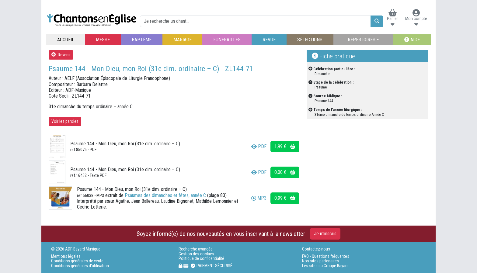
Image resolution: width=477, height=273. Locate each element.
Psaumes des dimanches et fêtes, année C (165, 195)
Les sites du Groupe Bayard (325, 266)
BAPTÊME (141, 40)
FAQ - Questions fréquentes (325, 256)
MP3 (258, 198)
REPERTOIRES (361, 40)
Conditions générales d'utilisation (80, 266)
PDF (258, 146)
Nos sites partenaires (320, 261)
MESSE (103, 40)
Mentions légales (66, 256)
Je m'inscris (325, 234)
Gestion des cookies (196, 254)
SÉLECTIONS (309, 40)
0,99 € (284, 198)
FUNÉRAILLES (227, 40)
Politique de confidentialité (201, 258)
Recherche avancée (196, 249)
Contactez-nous (316, 249)
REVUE (269, 40)
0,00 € (284, 172)
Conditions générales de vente (77, 261)
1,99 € (284, 146)
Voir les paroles (64, 121)
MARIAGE (182, 40)
